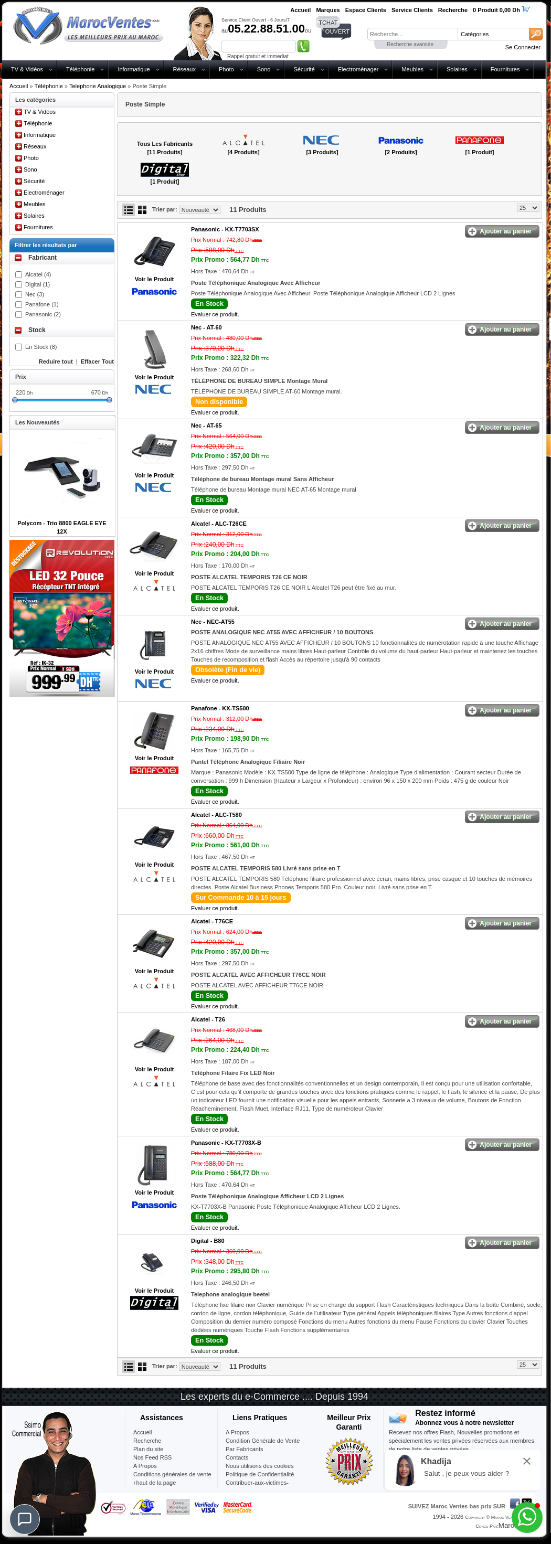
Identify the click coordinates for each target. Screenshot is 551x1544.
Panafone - (220, 708)
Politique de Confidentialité (260, 1474)
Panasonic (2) (43, 314)
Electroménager (358, 69)
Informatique (134, 69)
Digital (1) (37, 284)
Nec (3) (34, 294)
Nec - (206, 327)
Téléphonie (80, 69)
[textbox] (412, 34)
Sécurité (303, 69)
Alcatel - (219, 523)
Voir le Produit (154, 279)
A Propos (237, 1432)
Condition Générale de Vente (263, 1440)
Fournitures (505, 69)
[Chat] (24, 1519)
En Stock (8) (41, 347)
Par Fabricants (244, 1449)
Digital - (208, 1241)
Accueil (18, 86)
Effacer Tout (97, 361)
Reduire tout (56, 361)
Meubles (412, 69)
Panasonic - (225, 229)
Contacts (237, 1457)
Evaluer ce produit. (215, 314)
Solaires (457, 69)
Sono (264, 69)
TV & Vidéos (27, 69)
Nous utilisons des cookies (260, 1466)
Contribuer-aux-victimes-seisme (257, 1486)
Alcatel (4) (38, 274)
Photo (226, 69)
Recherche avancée (410, 44)
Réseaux (184, 69)
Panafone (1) (42, 304)
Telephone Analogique (97, 86)
